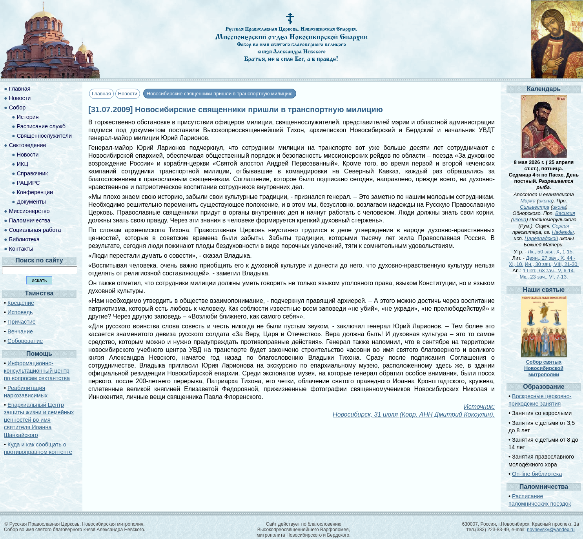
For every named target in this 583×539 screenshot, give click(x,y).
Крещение (20, 303)
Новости (128, 94)
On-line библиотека (537, 474)
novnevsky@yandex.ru (551, 529)
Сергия (560, 226)
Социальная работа (35, 230)
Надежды (563, 232)
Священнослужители (44, 136)
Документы (31, 201)
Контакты (21, 249)
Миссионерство (29, 211)
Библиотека (24, 239)
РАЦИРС (28, 183)
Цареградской (541, 238)
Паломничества (30, 220)
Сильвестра (534, 207)
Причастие (21, 322)
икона (545, 201)
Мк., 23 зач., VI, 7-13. (543, 277)
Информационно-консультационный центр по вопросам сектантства (37, 370)
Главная (101, 94)
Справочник (32, 173)
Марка (528, 201)
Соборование (25, 341)
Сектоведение (27, 145)
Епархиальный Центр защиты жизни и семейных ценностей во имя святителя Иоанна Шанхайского (39, 420)
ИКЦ (22, 164)
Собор (17, 107)
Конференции (35, 192)
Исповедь (20, 312)
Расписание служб (41, 126)
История (28, 117)
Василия (565, 213)
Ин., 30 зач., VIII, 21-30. (552, 264)
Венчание (20, 331)
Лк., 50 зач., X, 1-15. (551, 252)
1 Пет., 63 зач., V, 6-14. (549, 270)
